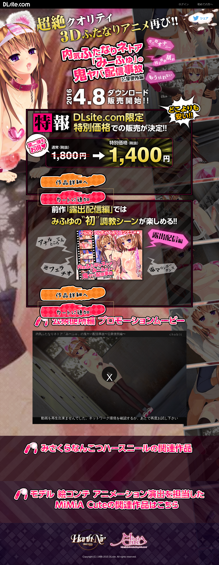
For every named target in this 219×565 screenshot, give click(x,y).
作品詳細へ (73, 180)
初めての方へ (205, 4)
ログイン (184, 4)
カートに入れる (76, 197)
